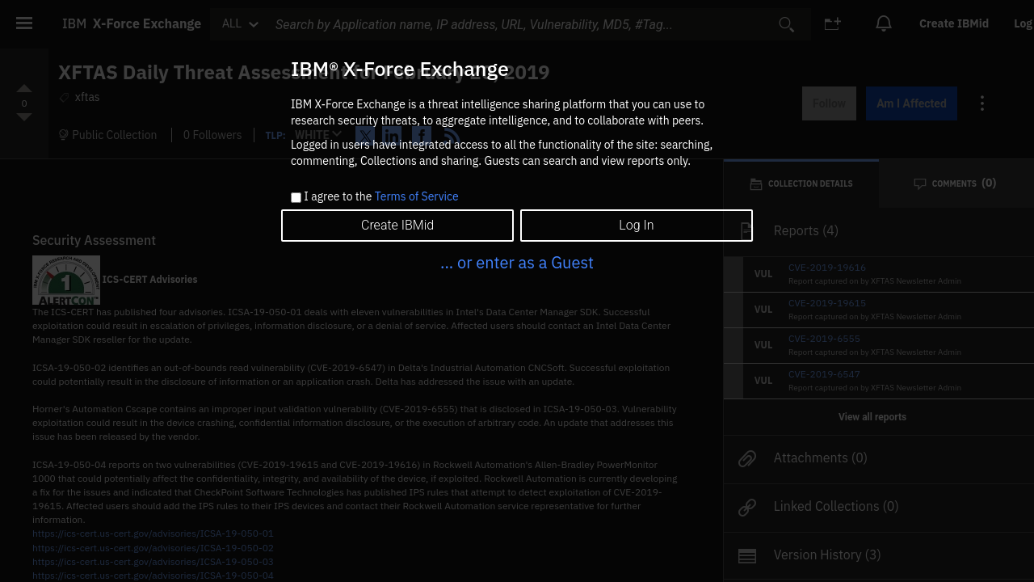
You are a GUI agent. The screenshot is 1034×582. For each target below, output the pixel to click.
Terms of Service (417, 196)
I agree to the (381, 197)
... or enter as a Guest (517, 262)
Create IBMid (397, 225)
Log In (636, 225)
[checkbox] (296, 197)
